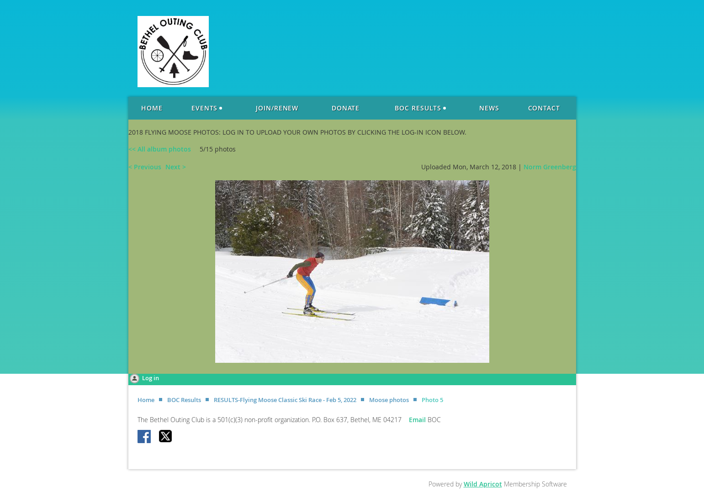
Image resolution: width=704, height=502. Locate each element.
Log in (150, 378)
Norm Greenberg (550, 166)
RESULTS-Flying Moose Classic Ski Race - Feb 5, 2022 (285, 400)
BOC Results (184, 400)
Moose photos (389, 400)
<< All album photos (159, 149)
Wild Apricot (483, 484)
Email (418, 419)
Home (146, 400)
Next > (175, 166)
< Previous (144, 166)
